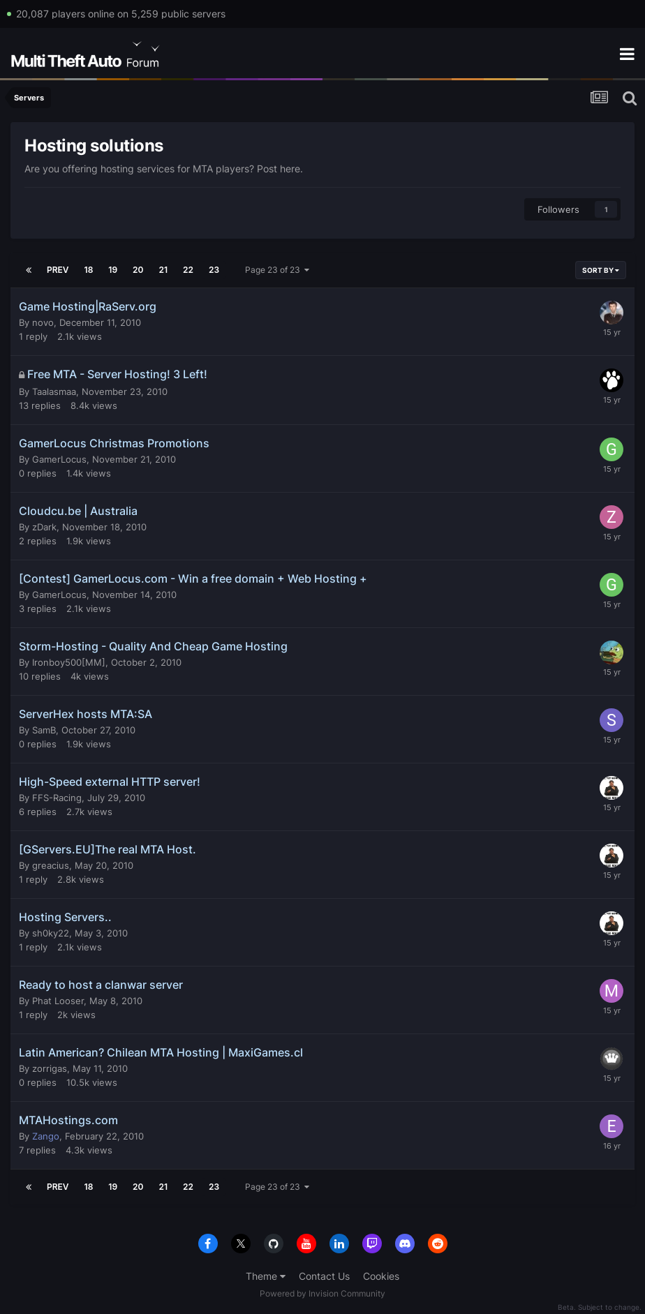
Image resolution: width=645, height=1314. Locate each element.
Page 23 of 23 (277, 269)
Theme (266, 1276)
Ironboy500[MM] (68, 662)
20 (138, 269)
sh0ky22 (50, 933)
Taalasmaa (54, 391)
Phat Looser (58, 1000)
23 (214, 269)
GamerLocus (59, 459)
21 (163, 269)
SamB (44, 730)
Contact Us (324, 1276)
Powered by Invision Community (322, 1293)
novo (43, 322)
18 (89, 269)
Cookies (381, 1276)
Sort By (600, 270)
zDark (44, 526)
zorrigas (49, 1068)
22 (188, 269)
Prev (58, 269)
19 (112, 269)
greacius (50, 865)
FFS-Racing (57, 797)
